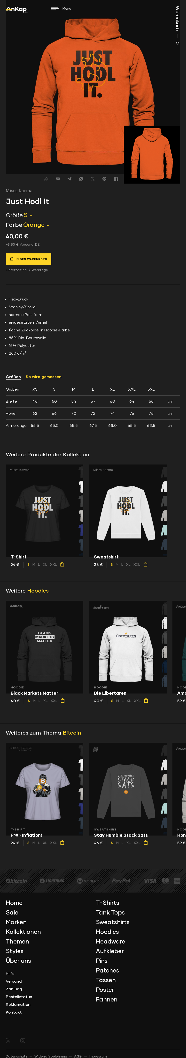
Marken (16, 922)
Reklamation (18, 1005)
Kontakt (14, 1012)
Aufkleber (110, 951)
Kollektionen (23, 932)
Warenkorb (177, 25)
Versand (14, 981)
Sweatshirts (113, 922)
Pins (102, 961)
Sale (12, 913)
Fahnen (106, 1000)
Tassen (106, 980)
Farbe (14, 225)
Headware (110, 942)
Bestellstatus (19, 997)
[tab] (93, 407)
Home (14, 903)
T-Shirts (107, 903)
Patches (107, 971)
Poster (105, 990)
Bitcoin (72, 733)
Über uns (18, 961)
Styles (14, 951)
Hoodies (38, 591)
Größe (14, 215)
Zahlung (14, 989)
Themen (17, 942)
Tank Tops (110, 913)
